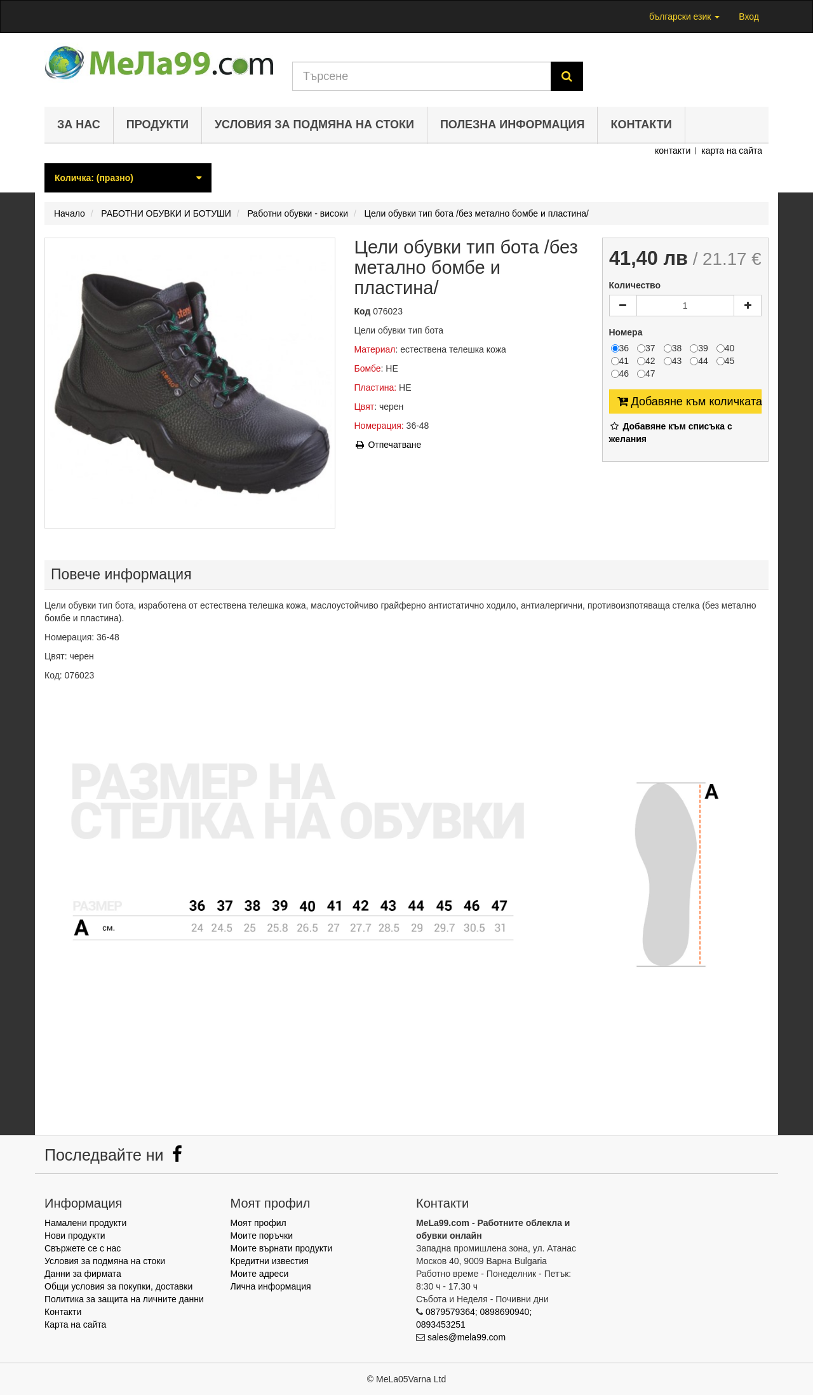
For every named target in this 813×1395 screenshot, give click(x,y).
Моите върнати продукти (282, 1248)
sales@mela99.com (466, 1337)
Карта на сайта (75, 1324)
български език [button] (684, 16)
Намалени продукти (85, 1223)
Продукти (157, 124)
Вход (749, 16)
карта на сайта (731, 150)
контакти (672, 150)
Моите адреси (260, 1274)
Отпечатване (388, 445)
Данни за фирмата (82, 1274)
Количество (635, 285)
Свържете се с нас (82, 1248)
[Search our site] (421, 76)
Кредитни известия (270, 1261)
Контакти (640, 124)
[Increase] (748, 305)
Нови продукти (74, 1235)
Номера (627, 332)
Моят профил (258, 1223)
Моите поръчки (262, 1235)
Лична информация (271, 1286)
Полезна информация (512, 124)
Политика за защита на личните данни (124, 1299)
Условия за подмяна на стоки (314, 124)
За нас (78, 124)
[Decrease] (623, 305)
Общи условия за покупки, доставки (118, 1286)
